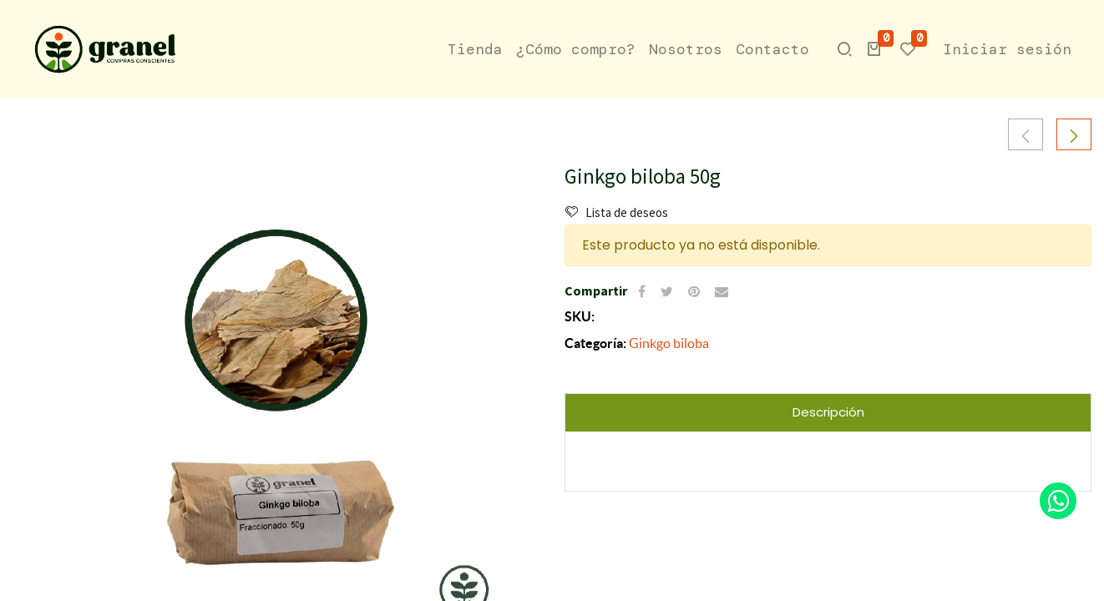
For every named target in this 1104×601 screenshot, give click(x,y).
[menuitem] (475, 49)
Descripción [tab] (828, 412)
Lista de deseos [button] (616, 212)
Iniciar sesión (1007, 49)
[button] (874, 49)
